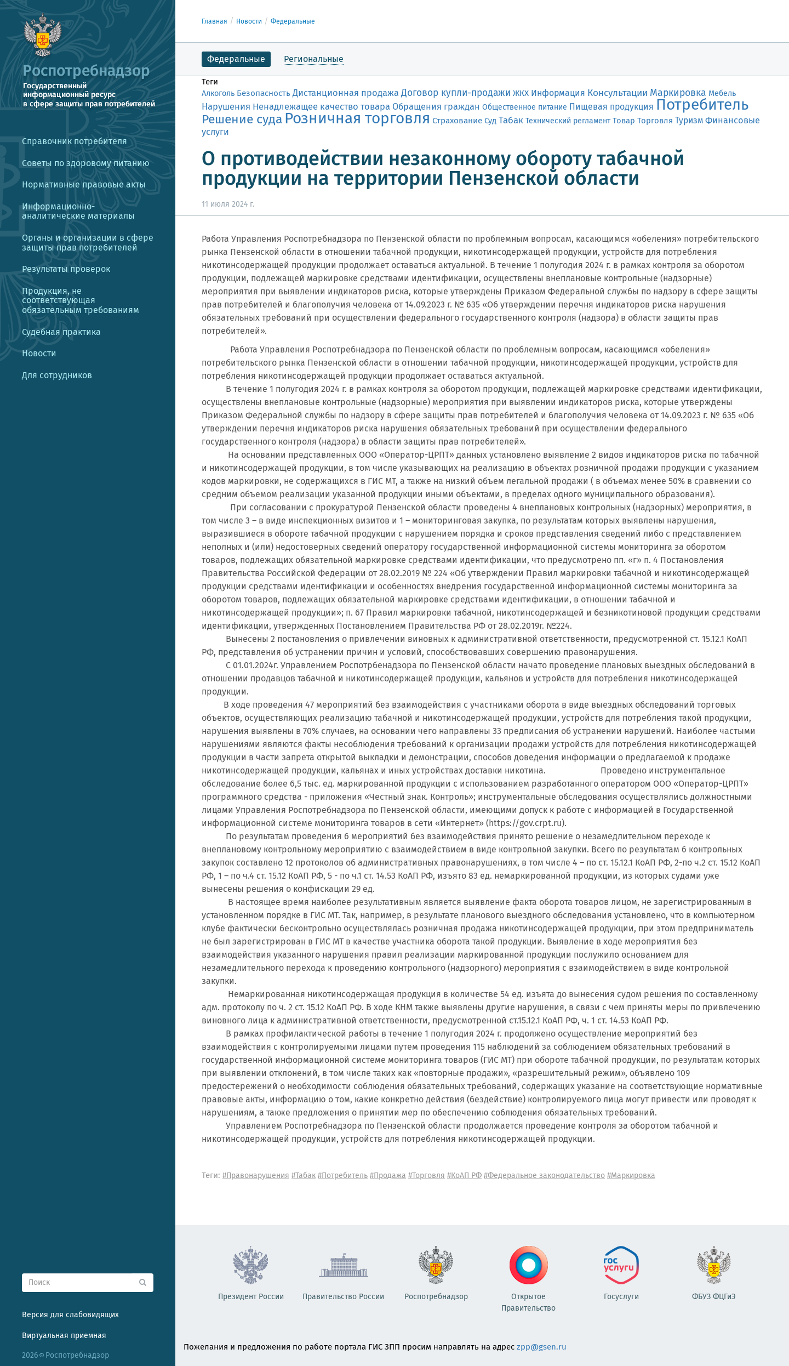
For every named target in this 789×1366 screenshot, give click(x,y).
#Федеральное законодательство (544, 1175)
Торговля (655, 121)
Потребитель (702, 104)
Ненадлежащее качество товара (321, 106)
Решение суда (242, 119)
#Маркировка (631, 1175)
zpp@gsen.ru (542, 1347)
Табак (511, 120)
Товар (624, 121)
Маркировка (678, 93)
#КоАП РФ (464, 1175)
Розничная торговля (357, 118)
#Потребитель (343, 1175)
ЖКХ (521, 93)
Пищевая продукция (611, 106)
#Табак (303, 1175)
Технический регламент (567, 121)
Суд (490, 121)
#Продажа (388, 1175)
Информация (558, 93)
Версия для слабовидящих (70, 1314)
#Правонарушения (255, 1175)
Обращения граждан (436, 106)
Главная (214, 21)
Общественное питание (524, 107)
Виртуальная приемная (64, 1335)
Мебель (722, 93)
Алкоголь (218, 93)
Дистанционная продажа (346, 93)
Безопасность (263, 93)
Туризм (689, 120)
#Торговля (426, 1175)
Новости (249, 21)
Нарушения (226, 106)
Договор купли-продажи (456, 93)
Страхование (457, 121)
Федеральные (293, 21)
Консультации (617, 93)
